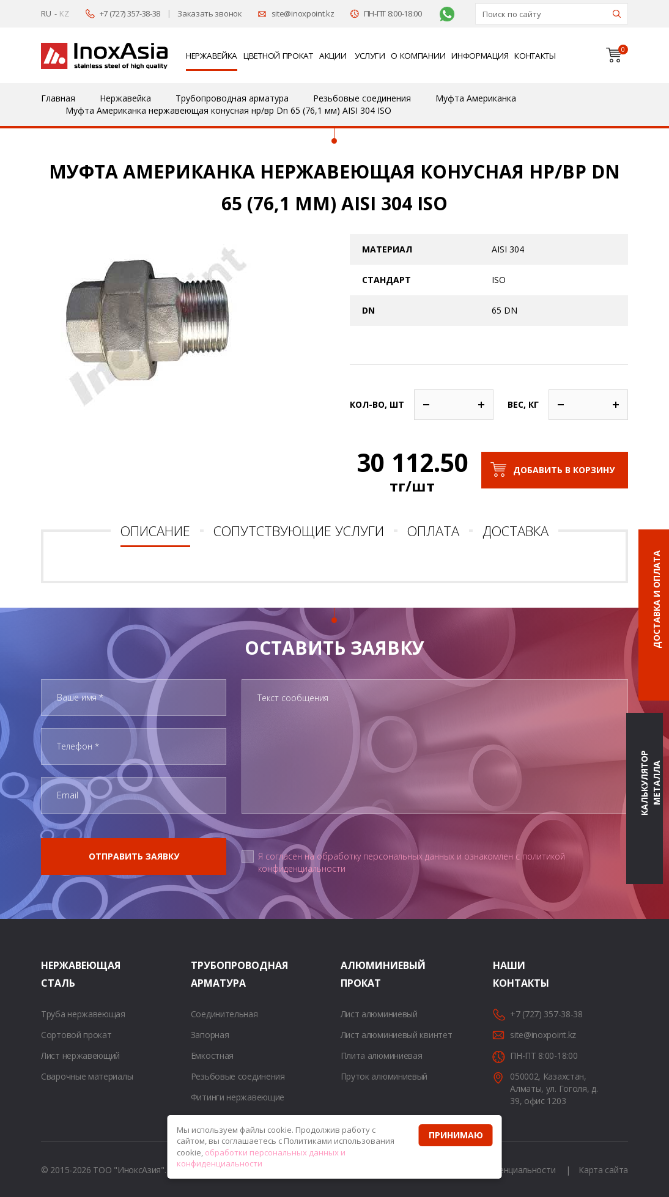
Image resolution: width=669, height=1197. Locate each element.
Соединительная (224, 1014)
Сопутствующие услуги (298, 530)
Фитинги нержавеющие (237, 1097)
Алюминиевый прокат (356, 974)
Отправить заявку (134, 856)
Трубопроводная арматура (206, 974)
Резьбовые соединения (238, 1076)
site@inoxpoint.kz (303, 13)
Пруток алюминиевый (384, 1076)
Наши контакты (508, 974)
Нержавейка (211, 55)
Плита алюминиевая (382, 1055)
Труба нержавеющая (83, 1014)
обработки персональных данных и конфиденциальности (261, 1158)
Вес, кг (523, 404)
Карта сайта (603, 1170)
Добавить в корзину (564, 470)
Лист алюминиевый (379, 1014)
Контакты (535, 55)
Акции (333, 55)
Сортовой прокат (76, 1034)
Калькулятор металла (650, 783)
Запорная (210, 1034)
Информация (479, 55)
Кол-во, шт (377, 404)
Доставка (515, 530)
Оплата (433, 530)
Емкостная (212, 1055)
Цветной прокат (278, 55)
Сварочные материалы (87, 1076)
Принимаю (456, 1135)
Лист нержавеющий (80, 1055)
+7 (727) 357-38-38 (130, 13)
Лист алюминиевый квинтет (397, 1034)
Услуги (370, 55)
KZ (63, 13)
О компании (418, 55)
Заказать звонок (209, 13)
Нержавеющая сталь (56, 974)
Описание (155, 530)
